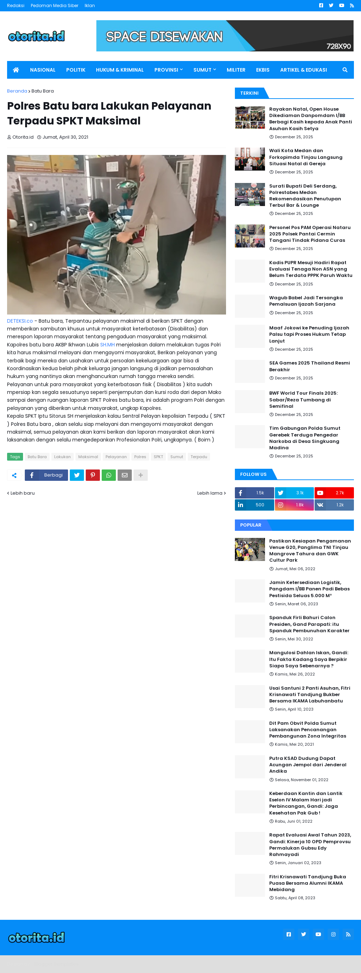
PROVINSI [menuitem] (166, 69)
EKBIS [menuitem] (263, 69)
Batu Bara (43, 91)
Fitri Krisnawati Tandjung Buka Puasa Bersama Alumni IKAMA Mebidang (307, 883)
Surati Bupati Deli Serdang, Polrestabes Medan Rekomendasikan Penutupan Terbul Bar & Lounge (305, 196)
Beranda (17, 91)
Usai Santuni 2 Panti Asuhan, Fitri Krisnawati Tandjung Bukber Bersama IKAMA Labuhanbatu (309, 694)
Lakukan (62, 457)
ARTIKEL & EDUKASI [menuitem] (303, 69)
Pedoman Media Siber (54, 5)
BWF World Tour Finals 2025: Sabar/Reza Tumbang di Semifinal (303, 399)
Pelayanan (116, 457)
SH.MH (107, 344)
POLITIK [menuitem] (75, 69)
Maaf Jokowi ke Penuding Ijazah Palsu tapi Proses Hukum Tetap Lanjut (309, 334)
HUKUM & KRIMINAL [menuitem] (120, 69)
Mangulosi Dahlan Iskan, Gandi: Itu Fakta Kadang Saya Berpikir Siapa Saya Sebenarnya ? (308, 659)
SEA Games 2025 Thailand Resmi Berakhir (309, 366)
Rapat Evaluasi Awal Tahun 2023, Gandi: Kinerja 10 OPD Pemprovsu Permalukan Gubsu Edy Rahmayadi (310, 845)
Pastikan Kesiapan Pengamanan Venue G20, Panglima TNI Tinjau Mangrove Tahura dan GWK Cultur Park (310, 551)
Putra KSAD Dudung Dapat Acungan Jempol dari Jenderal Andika (307, 764)
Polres (140, 457)
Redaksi (15, 5)
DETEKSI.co (20, 320)
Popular (250, 525)
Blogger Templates (56, 964)
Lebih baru (23, 493)
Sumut (176, 457)
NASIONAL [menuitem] (43, 69)
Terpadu (199, 457)
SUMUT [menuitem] (202, 69)
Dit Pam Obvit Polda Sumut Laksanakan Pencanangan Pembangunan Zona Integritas (307, 729)
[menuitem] (16, 70)
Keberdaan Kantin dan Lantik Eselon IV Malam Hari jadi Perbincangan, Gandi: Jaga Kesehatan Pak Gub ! (306, 803)
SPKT (158, 457)
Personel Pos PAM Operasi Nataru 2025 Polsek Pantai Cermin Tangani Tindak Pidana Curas (310, 234)
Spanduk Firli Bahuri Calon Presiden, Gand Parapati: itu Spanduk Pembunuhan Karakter (309, 624)
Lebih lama (209, 493)
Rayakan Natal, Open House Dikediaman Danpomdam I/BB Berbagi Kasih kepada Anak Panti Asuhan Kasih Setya (310, 119)
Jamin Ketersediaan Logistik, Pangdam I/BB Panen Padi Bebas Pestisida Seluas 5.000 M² (309, 589)
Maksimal (88, 457)
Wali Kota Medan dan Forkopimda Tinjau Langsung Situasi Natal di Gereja (306, 157)
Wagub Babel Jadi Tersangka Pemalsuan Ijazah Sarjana (306, 301)
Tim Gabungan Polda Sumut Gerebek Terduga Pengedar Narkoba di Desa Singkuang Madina (304, 438)
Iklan (90, 5)
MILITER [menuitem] (236, 69)
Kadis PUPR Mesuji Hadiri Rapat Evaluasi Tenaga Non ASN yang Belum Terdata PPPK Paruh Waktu (310, 269)
